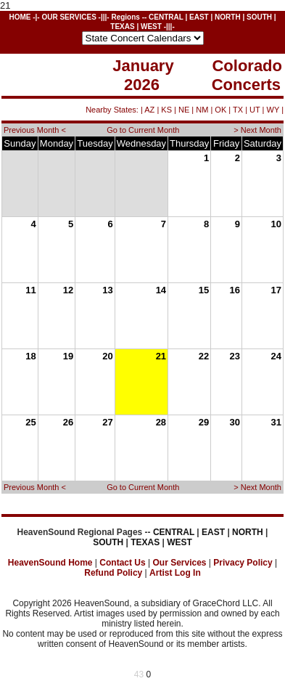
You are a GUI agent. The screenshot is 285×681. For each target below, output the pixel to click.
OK (220, 109)
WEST (151, 26)
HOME (19, 17)
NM (202, 109)
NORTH (228, 17)
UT (254, 109)
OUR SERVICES (68, 17)
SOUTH (259, 17)
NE (183, 109)
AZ (149, 109)
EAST (199, 17)
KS (166, 109)
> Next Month (257, 130)
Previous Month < (35, 130)
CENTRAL (166, 17)
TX (238, 109)
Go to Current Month (143, 130)
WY (273, 109)
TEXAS (122, 26)
